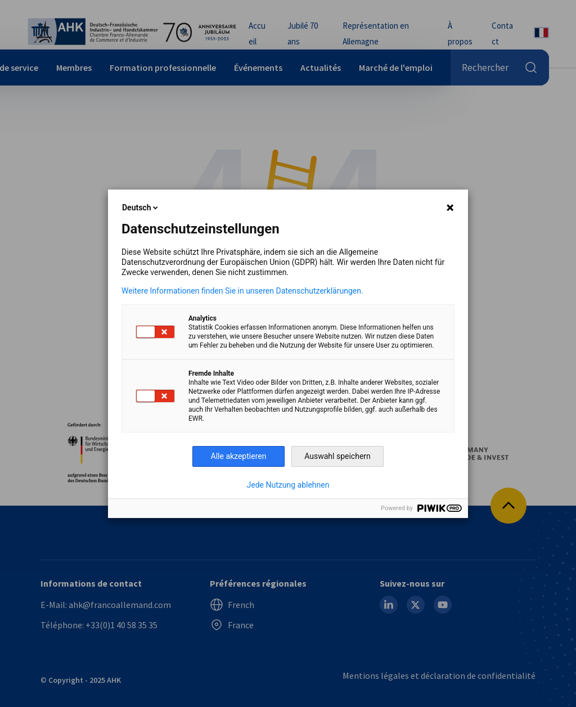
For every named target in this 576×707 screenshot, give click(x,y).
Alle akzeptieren (239, 456)
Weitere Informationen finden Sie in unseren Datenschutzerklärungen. (242, 290)
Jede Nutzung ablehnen (288, 484)
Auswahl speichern (337, 456)
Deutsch (141, 207)
